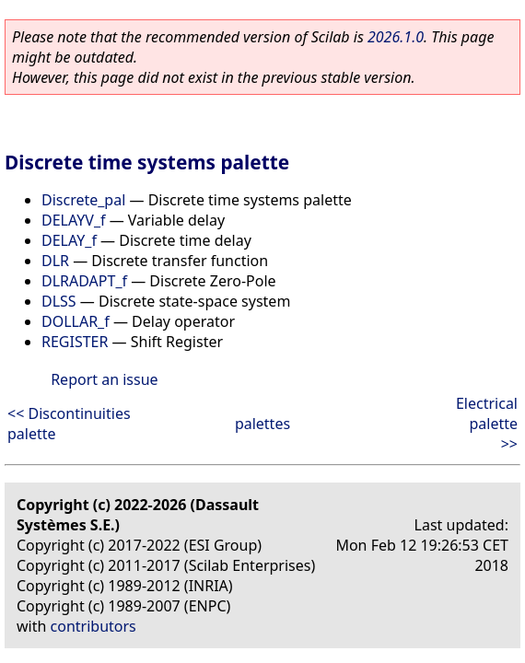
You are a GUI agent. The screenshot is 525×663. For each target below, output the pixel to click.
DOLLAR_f (75, 321)
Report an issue (104, 379)
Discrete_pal (83, 200)
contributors (93, 626)
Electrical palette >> (487, 423)
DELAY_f (69, 240)
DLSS (58, 301)
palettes (262, 423)
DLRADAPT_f (84, 281)
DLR (55, 260)
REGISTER (74, 342)
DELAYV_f (73, 220)
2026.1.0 (396, 37)
